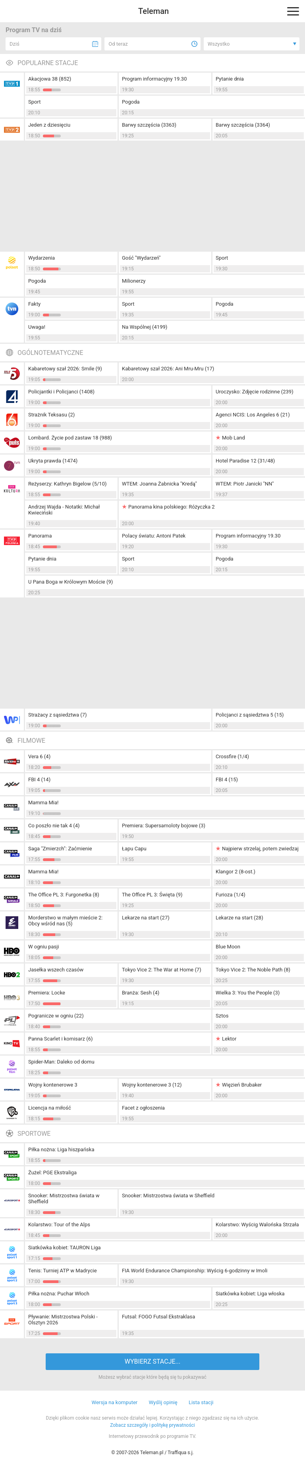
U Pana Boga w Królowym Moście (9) (70, 582)
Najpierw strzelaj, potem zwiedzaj (260, 849)
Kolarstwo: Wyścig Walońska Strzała (257, 1224)
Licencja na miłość (49, 1108)
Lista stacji (201, 1402)
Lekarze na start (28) (239, 918)
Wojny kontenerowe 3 (52, 1085)
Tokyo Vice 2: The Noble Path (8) (253, 970)
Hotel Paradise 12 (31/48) (245, 461)
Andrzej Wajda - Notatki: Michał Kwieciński (64, 510)
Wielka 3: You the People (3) (248, 993)
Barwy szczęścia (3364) (243, 125)
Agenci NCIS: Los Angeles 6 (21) (253, 415)
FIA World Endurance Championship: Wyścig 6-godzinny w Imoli (195, 1271)
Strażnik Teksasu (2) (51, 415)
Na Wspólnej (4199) (144, 327)
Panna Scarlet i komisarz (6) (60, 1039)
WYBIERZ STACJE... (152, 1361)
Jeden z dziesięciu (49, 125)
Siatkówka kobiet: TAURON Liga (64, 1248)
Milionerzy (133, 281)
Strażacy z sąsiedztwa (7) (57, 715)
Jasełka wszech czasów (55, 970)
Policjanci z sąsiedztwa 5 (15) (250, 715)
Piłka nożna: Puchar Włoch (58, 1294)
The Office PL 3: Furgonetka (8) (63, 895)
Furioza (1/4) (230, 895)
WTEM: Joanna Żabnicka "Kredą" (159, 484)
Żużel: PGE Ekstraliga (52, 1172)
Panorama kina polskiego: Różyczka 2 (171, 507)
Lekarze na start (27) (146, 918)
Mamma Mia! (43, 802)
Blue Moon (228, 947)
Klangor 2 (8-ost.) (235, 872)
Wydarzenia (41, 258)
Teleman (153, 11)
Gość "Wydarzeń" (141, 258)
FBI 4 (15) (227, 779)
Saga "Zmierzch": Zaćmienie (60, 849)
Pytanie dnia (230, 79)
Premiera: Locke (46, 993)
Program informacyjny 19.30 (154, 79)
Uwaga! (36, 327)
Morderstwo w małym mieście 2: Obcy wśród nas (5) (65, 921)
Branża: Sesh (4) (140, 993)
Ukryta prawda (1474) (52, 461)
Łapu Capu (134, 849)
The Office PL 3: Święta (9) (152, 895)
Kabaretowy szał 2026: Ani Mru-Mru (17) (168, 369)
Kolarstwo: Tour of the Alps (59, 1224)
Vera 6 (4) (39, 756)
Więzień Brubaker (242, 1085)
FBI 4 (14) (39, 779)
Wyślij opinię (163, 1402)
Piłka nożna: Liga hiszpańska (61, 1149)
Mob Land (233, 438)
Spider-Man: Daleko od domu (61, 1062)
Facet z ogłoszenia (143, 1108)
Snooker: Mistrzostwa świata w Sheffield (64, 1198)
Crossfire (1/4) (232, 756)
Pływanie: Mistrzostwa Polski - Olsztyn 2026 (63, 1320)
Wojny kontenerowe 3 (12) (152, 1085)
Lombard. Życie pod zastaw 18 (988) (70, 438)
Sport (34, 102)
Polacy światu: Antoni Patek (153, 536)
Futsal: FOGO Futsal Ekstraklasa (158, 1317)
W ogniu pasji (43, 947)
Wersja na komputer (115, 1402)
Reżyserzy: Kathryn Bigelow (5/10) (67, 484)
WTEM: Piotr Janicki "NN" (245, 484)
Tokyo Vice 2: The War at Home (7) (161, 970)
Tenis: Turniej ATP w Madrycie (62, 1271)
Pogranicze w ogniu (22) (56, 1016)
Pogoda (131, 102)
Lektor (229, 1039)
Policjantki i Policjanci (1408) (61, 392)
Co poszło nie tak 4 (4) (54, 826)
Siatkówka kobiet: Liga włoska (250, 1294)
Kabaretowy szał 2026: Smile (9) (65, 369)
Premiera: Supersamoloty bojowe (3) (163, 826)
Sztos (222, 1016)
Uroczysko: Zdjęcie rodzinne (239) (254, 392)
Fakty (34, 304)
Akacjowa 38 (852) (49, 79)
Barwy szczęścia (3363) (149, 125)
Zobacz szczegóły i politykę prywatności (152, 1425)
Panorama (40, 536)
